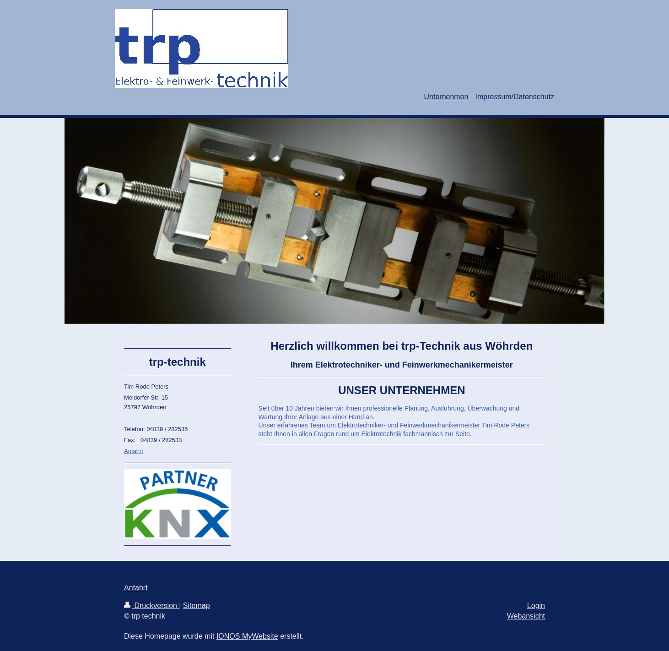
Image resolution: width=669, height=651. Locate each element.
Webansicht (526, 616)
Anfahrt (133, 451)
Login (536, 605)
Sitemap (196, 605)
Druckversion (151, 605)
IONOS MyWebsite (247, 636)
